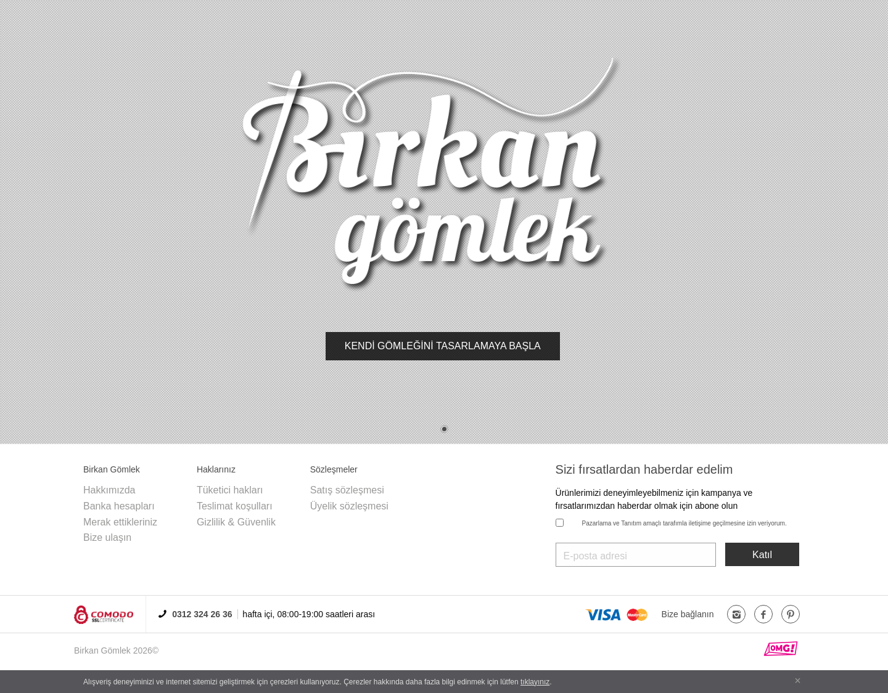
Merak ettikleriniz (120, 522)
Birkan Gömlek (102, 650)
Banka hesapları (119, 506)
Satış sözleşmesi (347, 490)
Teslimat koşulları (235, 506)
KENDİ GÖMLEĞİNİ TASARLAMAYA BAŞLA (443, 346)
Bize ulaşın (107, 537)
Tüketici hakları (230, 490)
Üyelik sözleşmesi (349, 506)
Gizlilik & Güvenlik (236, 522)
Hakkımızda (109, 490)
